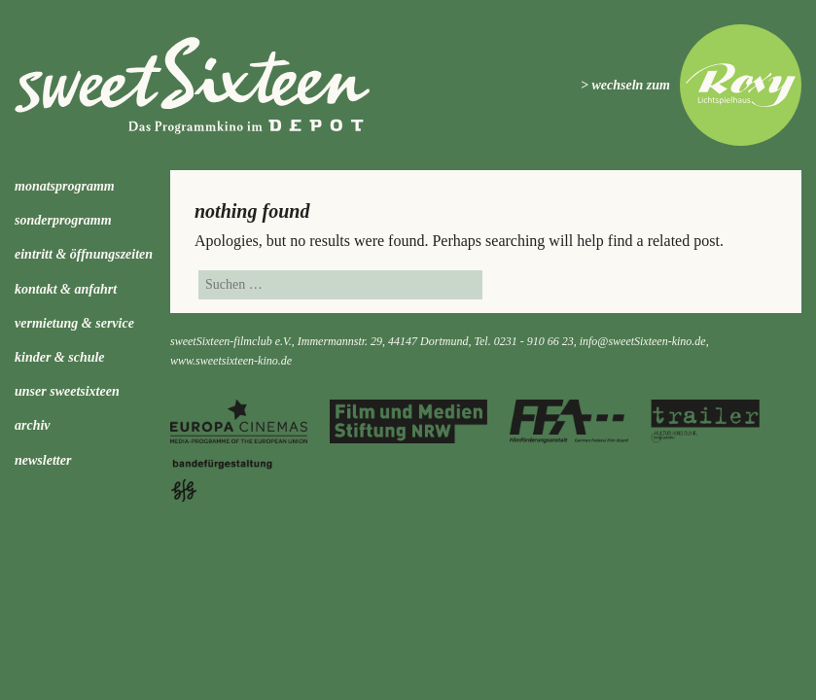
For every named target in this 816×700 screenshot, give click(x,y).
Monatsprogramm (65, 186)
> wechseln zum (625, 85)
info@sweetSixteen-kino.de (643, 341)
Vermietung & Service (74, 323)
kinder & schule (60, 357)
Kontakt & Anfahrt (66, 289)
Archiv (33, 425)
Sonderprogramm (63, 220)
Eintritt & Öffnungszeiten (84, 254)
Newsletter (43, 460)
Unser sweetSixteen (67, 391)
